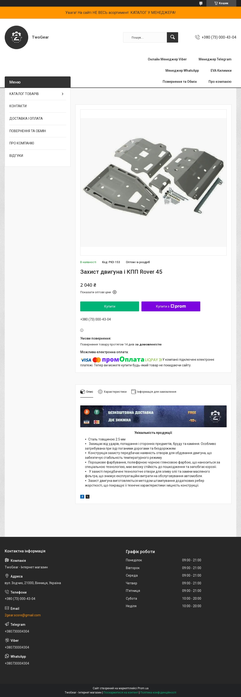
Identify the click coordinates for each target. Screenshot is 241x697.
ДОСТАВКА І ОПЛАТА (26, 118)
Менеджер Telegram (215, 59)
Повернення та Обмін (180, 81)
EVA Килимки (221, 70)
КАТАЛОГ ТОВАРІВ (24, 94)
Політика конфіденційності (158, 692)
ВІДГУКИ (16, 156)
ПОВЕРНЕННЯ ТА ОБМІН (27, 131)
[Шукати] (172, 37)
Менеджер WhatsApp (182, 70)
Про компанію (220, 81)
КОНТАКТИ (18, 106)
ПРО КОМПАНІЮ (21, 143)
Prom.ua (143, 688)
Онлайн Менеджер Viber (167, 59)
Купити (109, 306)
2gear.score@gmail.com (23, 615)
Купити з (171, 306)
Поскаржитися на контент (121, 692)
